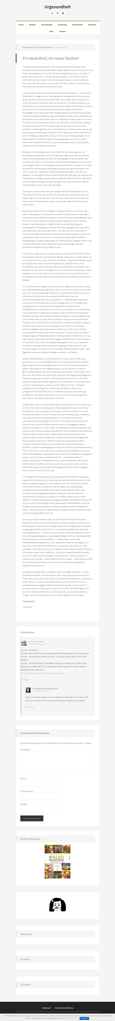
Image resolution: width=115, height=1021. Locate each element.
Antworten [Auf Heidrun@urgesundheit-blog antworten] (29, 707)
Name (23, 778)
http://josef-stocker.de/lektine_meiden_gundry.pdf (42, 673)
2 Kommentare (60, 47)
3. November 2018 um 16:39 (37, 644)
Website (23, 804)
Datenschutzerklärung (71, 1018)
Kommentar (25, 749)
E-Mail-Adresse (27, 791)
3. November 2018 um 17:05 (41, 691)
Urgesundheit (57, 7)
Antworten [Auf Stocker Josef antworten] (25, 679)
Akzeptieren (84, 1018)
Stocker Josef (33, 641)
